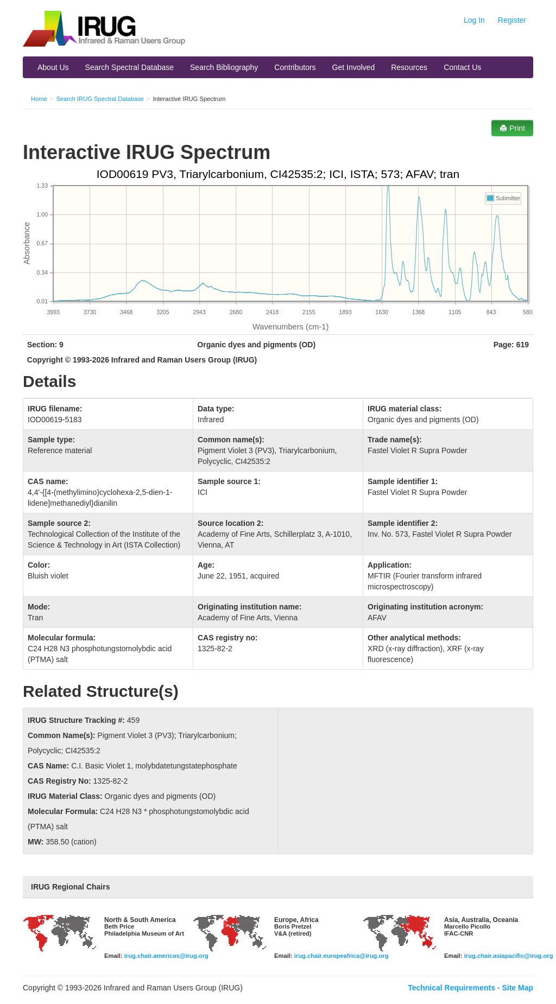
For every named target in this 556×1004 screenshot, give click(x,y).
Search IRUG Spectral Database (100, 99)
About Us (53, 67)
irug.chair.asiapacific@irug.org (508, 955)
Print (512, 128)
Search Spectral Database (129, 67)
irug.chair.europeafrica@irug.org (341, 955)
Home (39, 99)
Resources (409, 67)
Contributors (294, 67)
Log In (474, 20)
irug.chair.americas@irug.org (166, 955)
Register (512, 20)
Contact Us (462, 67)
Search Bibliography (224, 67)
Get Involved (353, 67)
